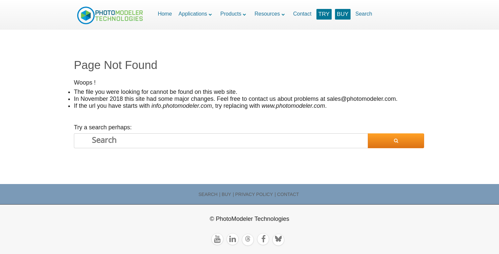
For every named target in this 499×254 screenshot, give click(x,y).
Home (165, 14)
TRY (324, 14)
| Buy (225, 194)
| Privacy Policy (253, 194)
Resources (267, 14)
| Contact (287, 194)
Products (230, 14)
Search (364, 14)
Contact (302, 14)
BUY (343, 14)
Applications (193, 14)
